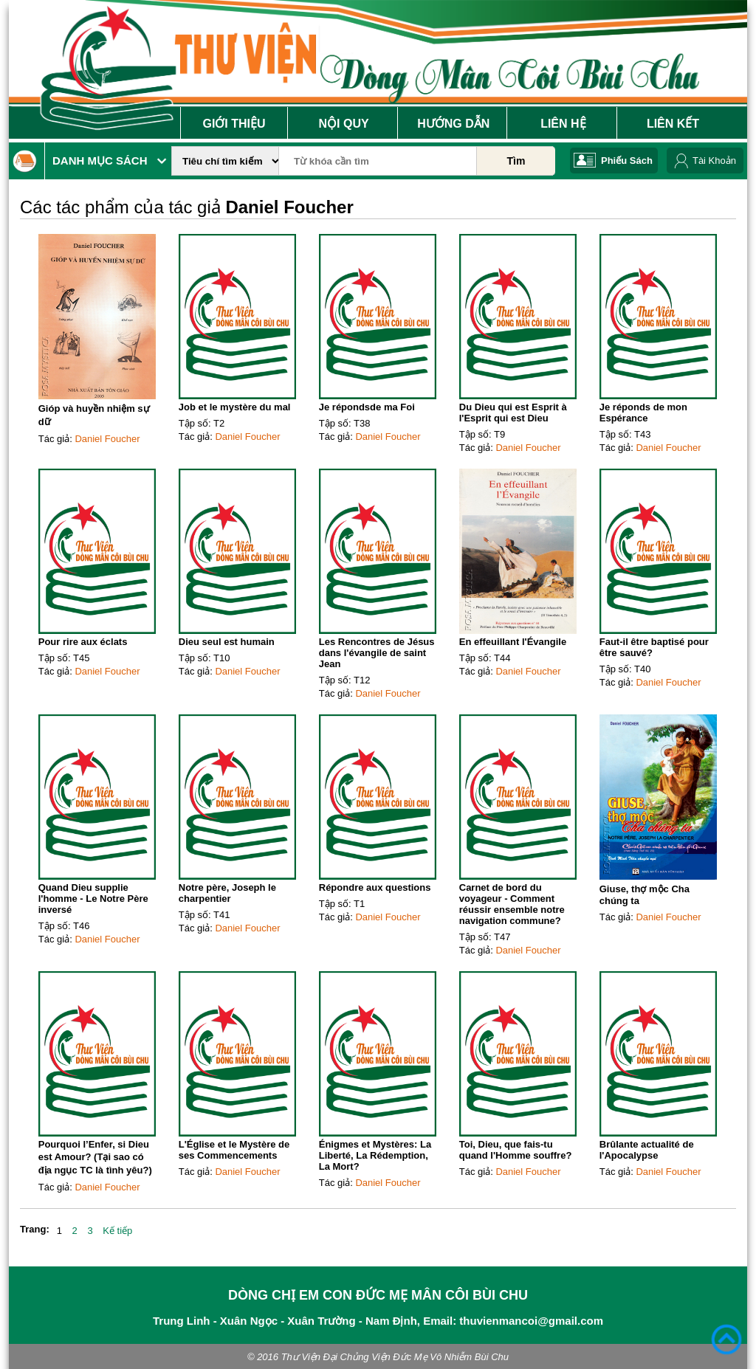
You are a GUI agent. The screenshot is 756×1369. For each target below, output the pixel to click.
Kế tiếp (117, 1230)
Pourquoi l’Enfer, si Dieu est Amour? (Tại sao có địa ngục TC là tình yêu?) (95, 1157)
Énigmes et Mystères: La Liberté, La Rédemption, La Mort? (375, 1155)
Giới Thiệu (233, 123)
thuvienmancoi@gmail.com (531, 1320)
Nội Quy (344, 123)
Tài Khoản (714, 160)
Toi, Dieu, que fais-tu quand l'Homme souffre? (515, 1150)
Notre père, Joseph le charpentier (227, 893)
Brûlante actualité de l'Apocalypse (646, 1150)
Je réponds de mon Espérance (643, 412)
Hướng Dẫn (453, 123)
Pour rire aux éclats (83, 641)
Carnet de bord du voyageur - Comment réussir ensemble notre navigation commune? (512, 904)
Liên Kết (673, 123)
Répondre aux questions (375, 887)
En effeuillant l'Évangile (512, 641)
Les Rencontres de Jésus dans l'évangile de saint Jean (377, 652)
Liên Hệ (562, 123)
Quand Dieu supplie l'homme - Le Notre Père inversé (93, 898)
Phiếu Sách (627, 160)
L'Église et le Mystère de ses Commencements (234, 1150)
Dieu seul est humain (227, 641)
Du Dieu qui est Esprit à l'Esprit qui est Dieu (513, 412)
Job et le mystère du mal (235, 407)
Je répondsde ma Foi (367, 407)
